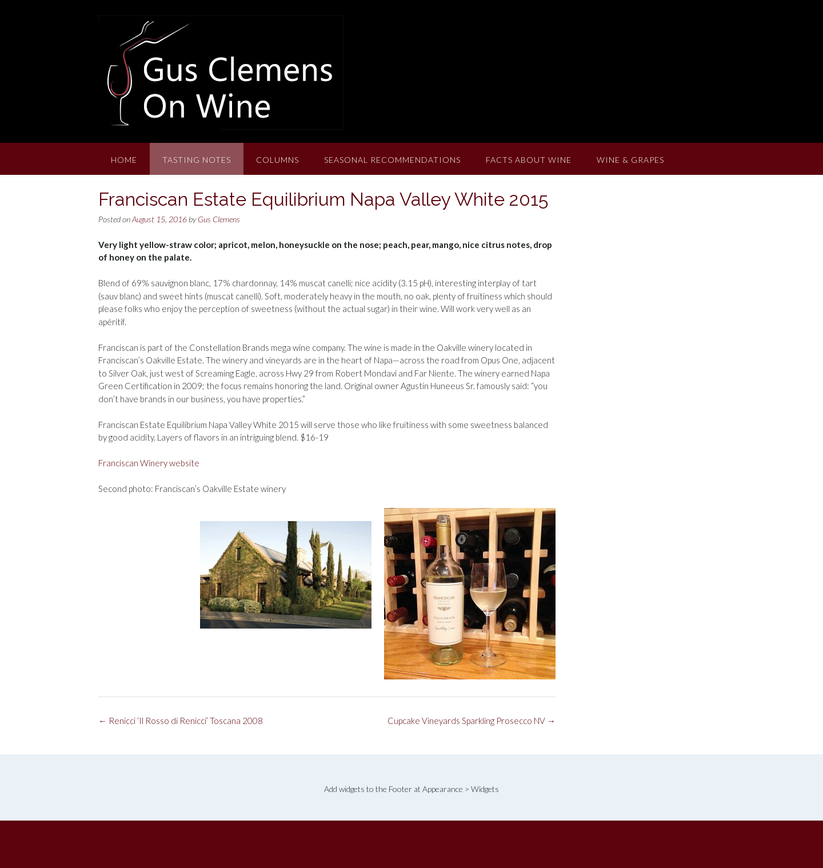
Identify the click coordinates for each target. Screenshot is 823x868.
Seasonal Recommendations (392, 160)
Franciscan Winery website (148, 463)
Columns (277, 160)
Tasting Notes (196, 160)
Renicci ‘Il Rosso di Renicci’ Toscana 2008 (180, 720)
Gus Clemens (219, 219)
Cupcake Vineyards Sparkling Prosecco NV (471, 720)
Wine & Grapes (630, 160)
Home (124, 160)
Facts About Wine (529, 160)
